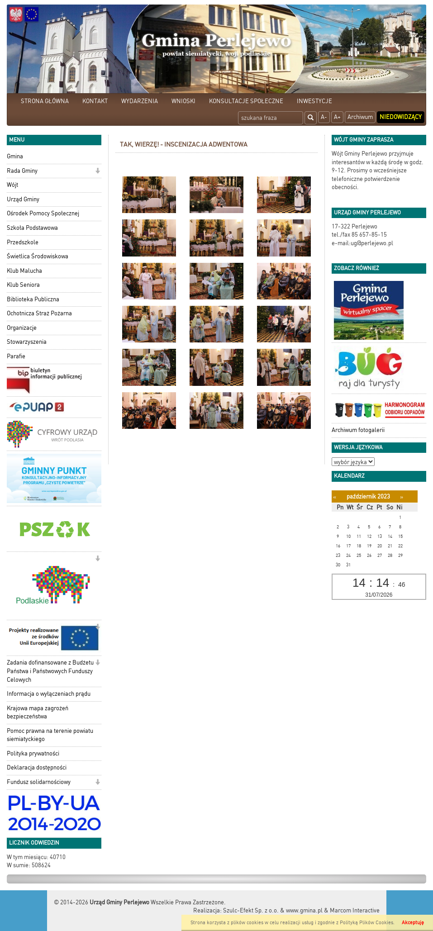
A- (324, 117)
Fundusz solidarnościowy (39, 782)
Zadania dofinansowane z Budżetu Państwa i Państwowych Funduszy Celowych (50, 671)
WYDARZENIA (139, 101)
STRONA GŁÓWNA (45, 101)
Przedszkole (22, 242)
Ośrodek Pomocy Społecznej (43, 213)
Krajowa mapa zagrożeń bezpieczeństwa (37, 712)
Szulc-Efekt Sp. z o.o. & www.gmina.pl (273, 910)
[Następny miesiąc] (401, 497)
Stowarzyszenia (27, 341)
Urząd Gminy (23, 199)
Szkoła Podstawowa (32, 227)
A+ (337, 117)
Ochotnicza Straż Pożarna (39, 313)
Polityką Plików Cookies (366, 923)
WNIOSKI (183, 101)
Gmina (15, 156)
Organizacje (22, 327)
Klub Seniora (23, 284)
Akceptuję (413, 923)
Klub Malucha (24, 270)
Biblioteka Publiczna (33, 299)
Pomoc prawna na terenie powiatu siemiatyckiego (50, 735)
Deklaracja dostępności (37, 767)
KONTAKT (95, 101)
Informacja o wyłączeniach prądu (48, 693)
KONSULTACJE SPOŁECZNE (246, 101)
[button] (97, 171)
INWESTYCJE (314, 101)
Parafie (16, 356)
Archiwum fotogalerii (358, 430)
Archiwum (360, 117)
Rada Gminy (22, 170)
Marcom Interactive (355, 910)
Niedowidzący (401, 117)
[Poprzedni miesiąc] (334, 497)
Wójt (12, 184)
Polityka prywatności (33, 753)
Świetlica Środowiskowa (37, 256)
